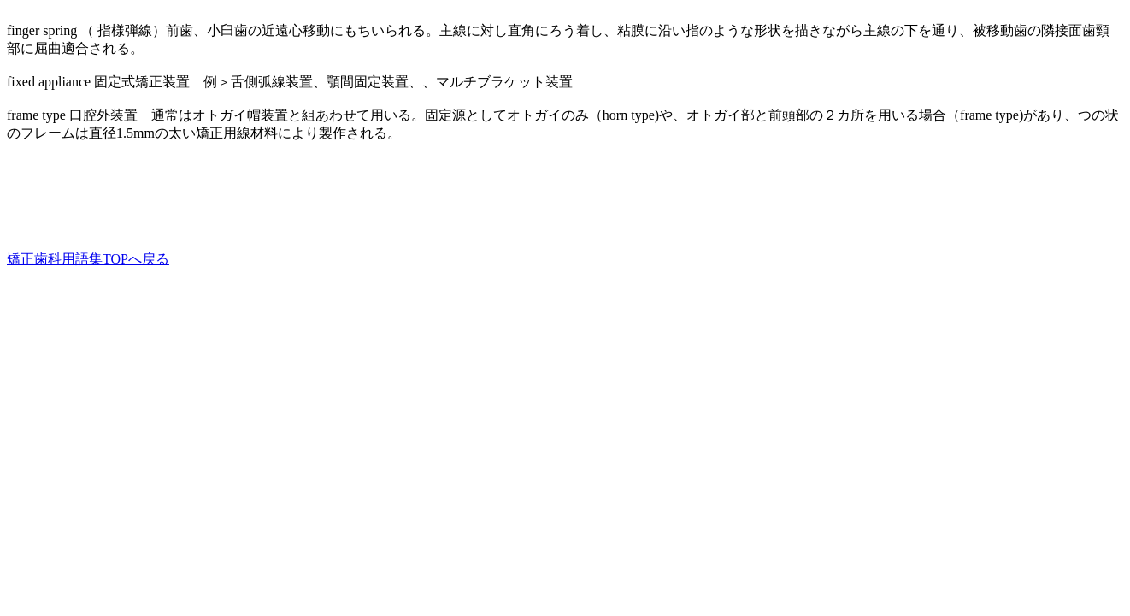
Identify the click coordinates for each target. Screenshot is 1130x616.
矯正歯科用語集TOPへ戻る (88, 259)
